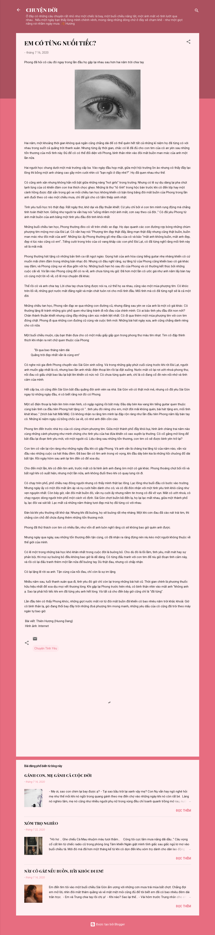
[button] (188, 42)
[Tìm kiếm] (196, 11)
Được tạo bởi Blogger (107, 924)
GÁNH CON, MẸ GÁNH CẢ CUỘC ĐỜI (58, 775)
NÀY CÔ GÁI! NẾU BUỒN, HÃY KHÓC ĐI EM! (63, 871)
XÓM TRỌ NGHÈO (41, 823)
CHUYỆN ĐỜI (42, 10)
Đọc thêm (183, 810)
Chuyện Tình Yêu (45, 648)
